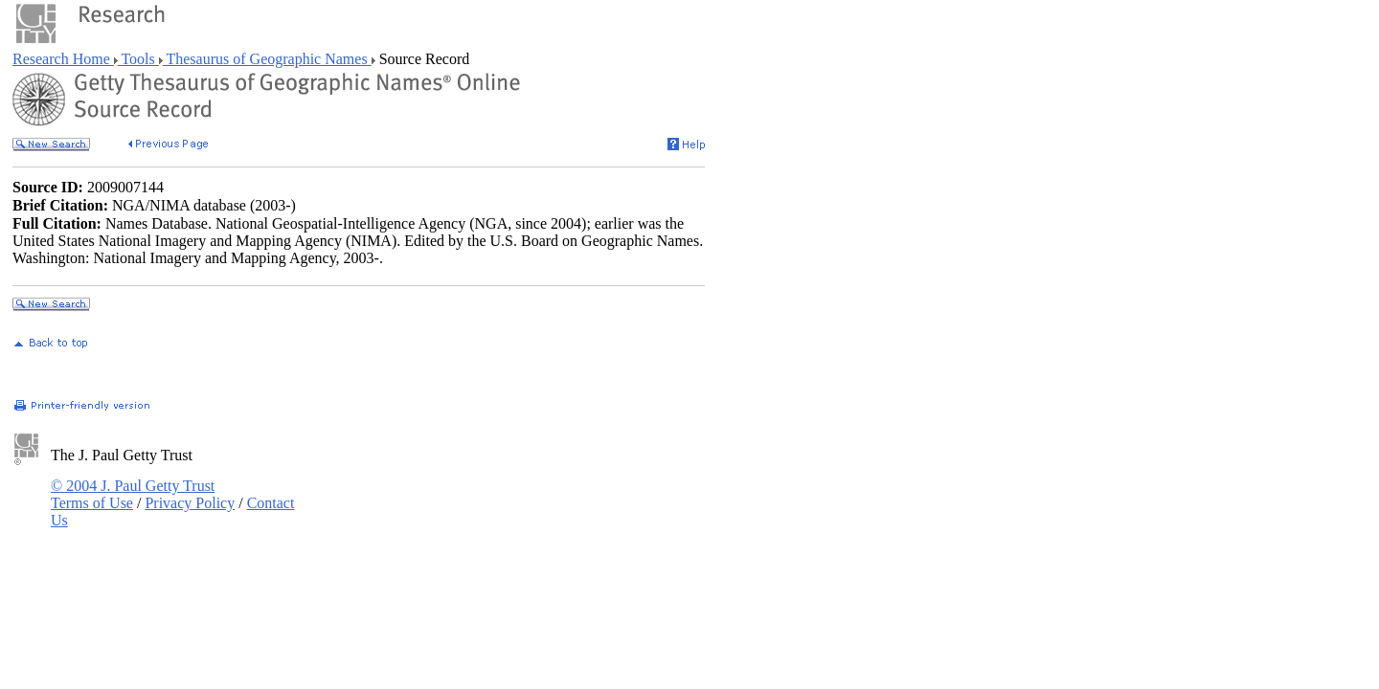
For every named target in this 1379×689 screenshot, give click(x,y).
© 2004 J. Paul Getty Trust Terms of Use (133, 494)
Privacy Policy (190, 503)
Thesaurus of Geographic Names (267, 59)
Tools (138, 59)
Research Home (63, 59)
